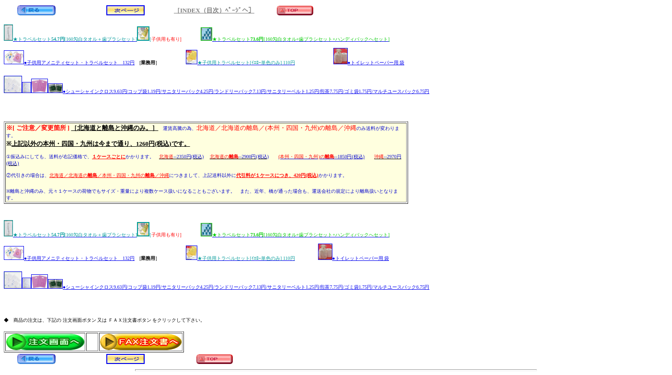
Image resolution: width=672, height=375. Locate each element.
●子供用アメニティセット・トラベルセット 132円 (69, 62)
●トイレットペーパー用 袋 (369, 62)
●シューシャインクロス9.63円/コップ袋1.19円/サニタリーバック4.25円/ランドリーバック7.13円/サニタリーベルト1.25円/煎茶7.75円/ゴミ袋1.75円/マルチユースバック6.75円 (217, 91)
